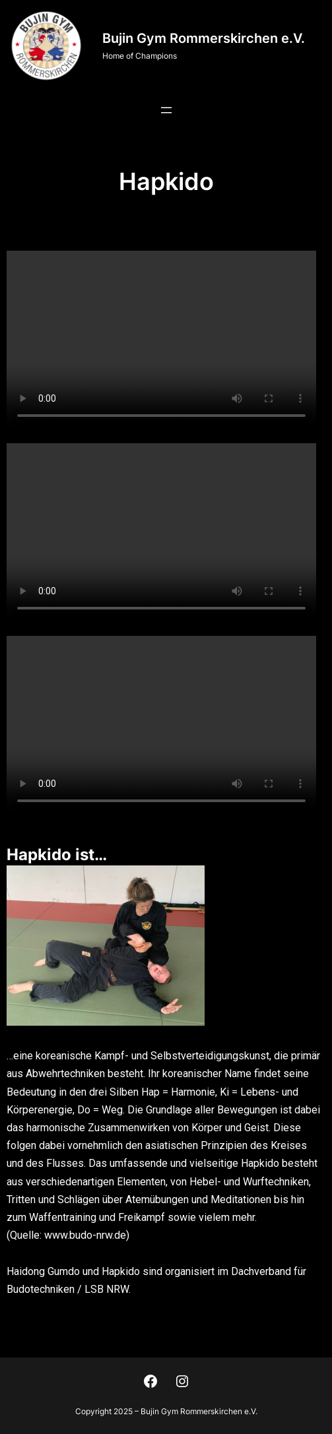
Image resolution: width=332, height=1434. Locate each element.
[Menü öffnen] (166, 110)
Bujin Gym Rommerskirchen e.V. (203, 38)
